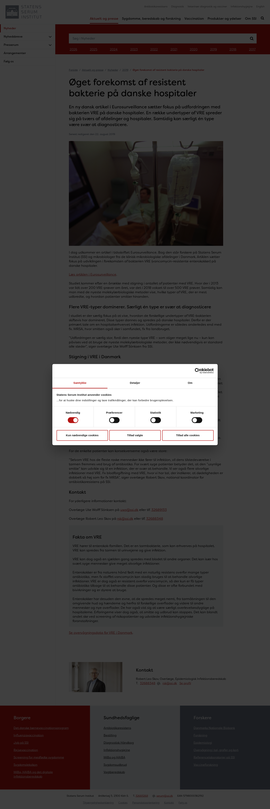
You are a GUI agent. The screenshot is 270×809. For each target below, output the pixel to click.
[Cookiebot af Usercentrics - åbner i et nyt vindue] (197, 370)
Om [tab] (190, 382)
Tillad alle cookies (187, 435)
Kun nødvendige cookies (82, 435)
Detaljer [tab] (135, 382)
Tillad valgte (135, 435)
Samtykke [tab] (80, 382)
